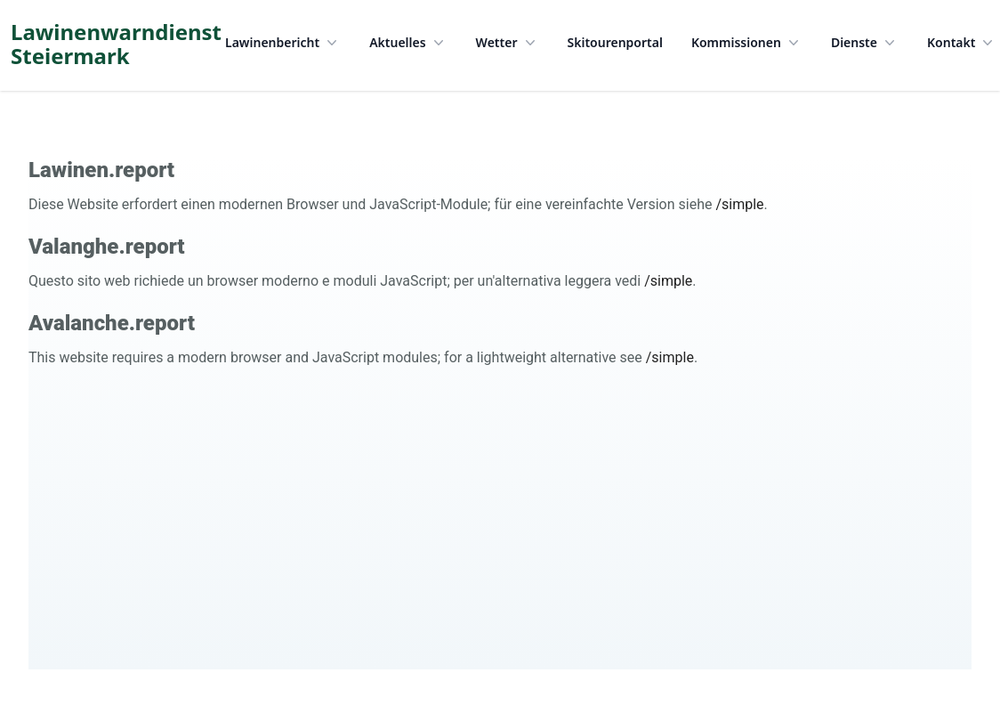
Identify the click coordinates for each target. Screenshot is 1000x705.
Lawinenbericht (283, 43)
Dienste (865, 43)
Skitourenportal (615, 42)
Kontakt (961, 43)
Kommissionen (746, 43)
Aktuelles (408, 43)
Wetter (507, 43)
